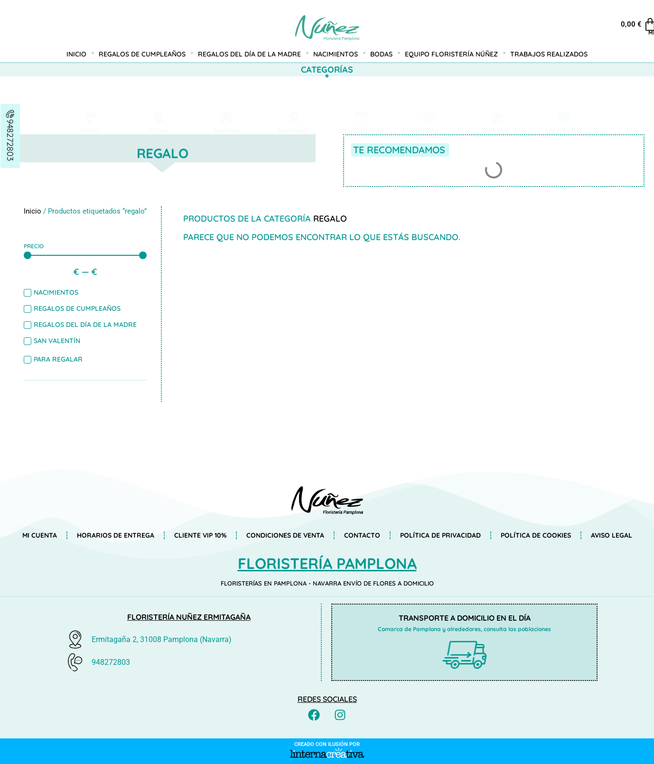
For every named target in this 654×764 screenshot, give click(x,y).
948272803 (10, 140)
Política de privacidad (440, 535)
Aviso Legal (611, 535)
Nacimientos (335, 54)
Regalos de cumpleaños (142, 54)
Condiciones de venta (285, 535)
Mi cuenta (634, 32)
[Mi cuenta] (634, 19)
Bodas (381, 54)
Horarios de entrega (115, 535)
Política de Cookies (536, 535)
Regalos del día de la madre (249, 54)
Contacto (362, 535)
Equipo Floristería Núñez (451, 54)
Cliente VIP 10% (200, 535)
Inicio (76, 54)
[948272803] (10, 114)
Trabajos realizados (549, 54)
